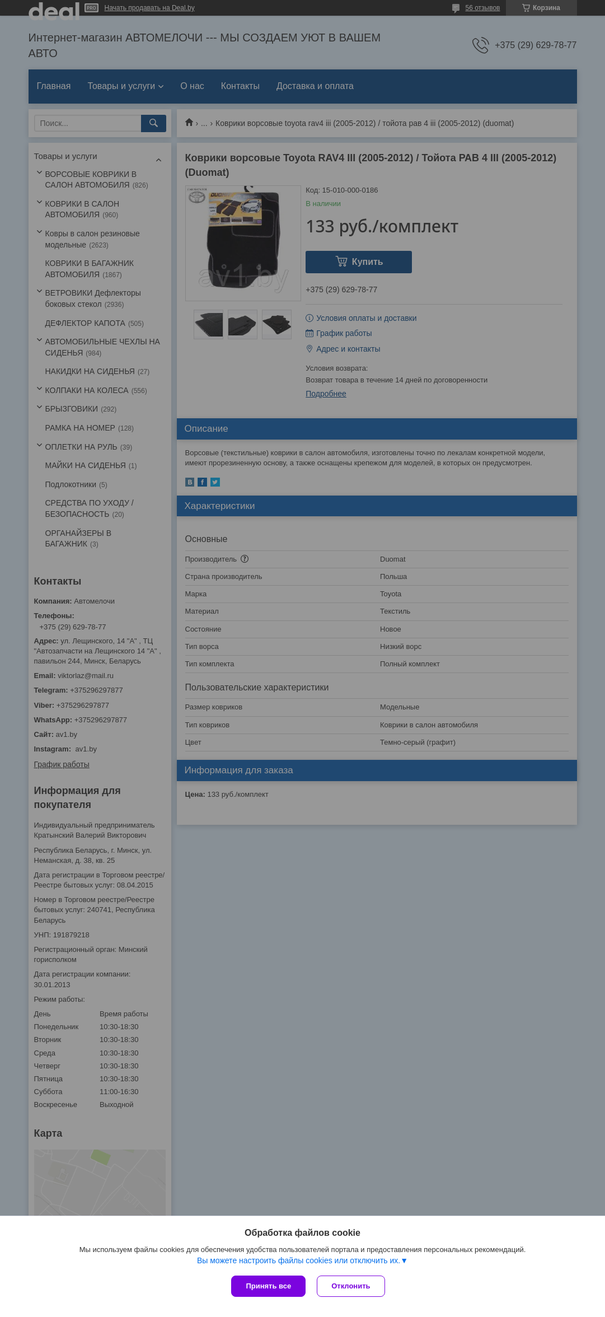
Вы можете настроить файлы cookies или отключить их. (298, 1260)
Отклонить (350, 1286)
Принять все (268, 1286)
